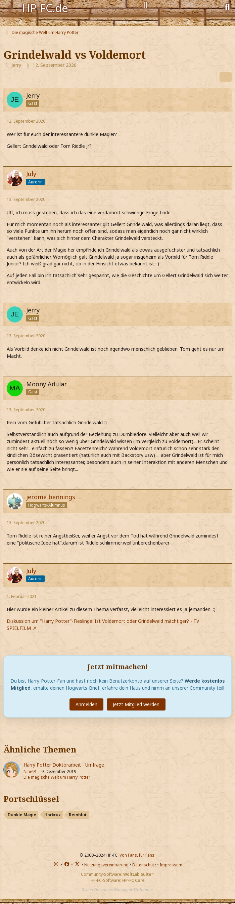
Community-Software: (117, 874)
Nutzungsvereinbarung (106, 865)
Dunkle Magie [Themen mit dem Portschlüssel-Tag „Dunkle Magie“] (22, 815)
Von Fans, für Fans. (137, 855)
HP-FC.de (45, 8)
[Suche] (227, 6)
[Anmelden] (145, 5)
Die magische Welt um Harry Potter (56, 777)
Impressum (171, 865)
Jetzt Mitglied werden (136, 704)
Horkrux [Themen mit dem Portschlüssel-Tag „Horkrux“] (52, 815)
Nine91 (30, 771)
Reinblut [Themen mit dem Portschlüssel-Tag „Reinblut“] (78, 815)
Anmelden (86, 704)
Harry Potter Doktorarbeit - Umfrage (63, 765)
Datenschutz (144, 865)
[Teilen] (226, 77)
